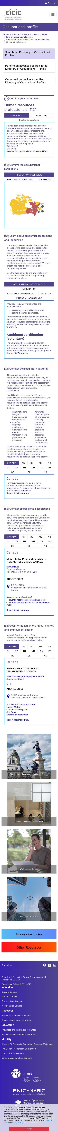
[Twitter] (50, 965)
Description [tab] (16, 115)
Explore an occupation (17, 714)
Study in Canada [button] (9, 992)
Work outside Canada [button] (12, 1005)
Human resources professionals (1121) (27, 600)
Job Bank (11, 712)
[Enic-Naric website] (29, 1091)
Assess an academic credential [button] (16, 1015)
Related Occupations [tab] (29, 120)
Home (6, 34)
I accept (29, 1129)
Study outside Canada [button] (12, 1001)
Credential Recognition (17, 709)
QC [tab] (12, 472)
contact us (26, 490)
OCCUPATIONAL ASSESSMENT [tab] (29, 284)
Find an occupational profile (19, 37)
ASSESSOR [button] (7, 1010)
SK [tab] (29, 472)
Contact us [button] (7, 965)
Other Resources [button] (29, 947)
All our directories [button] (29, 934)
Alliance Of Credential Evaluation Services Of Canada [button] (27, 1044)
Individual (16, 34)
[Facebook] (45, 965)
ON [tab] (41, 467)
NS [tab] (16, 467)
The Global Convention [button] (13, 1053)
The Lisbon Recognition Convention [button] (19, 1048)
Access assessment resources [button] (16, 1020)
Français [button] (51, 3)
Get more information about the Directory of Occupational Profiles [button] (25, 81)
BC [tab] (31, 463)
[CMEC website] (29, 1078)
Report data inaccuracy (17, 493)
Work (44, 34)
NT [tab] (24, 467)
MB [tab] (40, 463)
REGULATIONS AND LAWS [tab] (20, 179)
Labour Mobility (14, 707)
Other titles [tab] (41, 115)
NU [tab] (33, 467)
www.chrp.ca (12, 566)
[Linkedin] (54, 965)
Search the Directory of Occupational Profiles (27, 39)
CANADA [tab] (11, 463)
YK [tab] (45, 472)
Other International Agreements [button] (17, 1058)
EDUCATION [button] (8, 1024)
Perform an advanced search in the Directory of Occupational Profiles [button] (26, 67)
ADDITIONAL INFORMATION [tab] (21, 293)
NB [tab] (49, 463)
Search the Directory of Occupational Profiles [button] (27, 54)
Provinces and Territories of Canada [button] (19, 1030)
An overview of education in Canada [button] (19, 1034)
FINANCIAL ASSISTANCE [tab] (29, 298)
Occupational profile (16, 42)
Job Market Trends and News (20, 704)
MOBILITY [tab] (46, 293)
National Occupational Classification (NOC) (26, 151)
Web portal (22, 353)
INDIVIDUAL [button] (7, 987)
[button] (13, 14)
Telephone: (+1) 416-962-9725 (16, 984)
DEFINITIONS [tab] (44, 179)
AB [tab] (23, 463)
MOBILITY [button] (7, 1039)
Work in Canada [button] (9, 996)
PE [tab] (49, 467)
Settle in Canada (31, 34)
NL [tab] (8, 467)
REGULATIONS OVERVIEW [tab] (29, 175)
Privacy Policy (17, 1122)
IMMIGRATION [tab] (29, 289)
